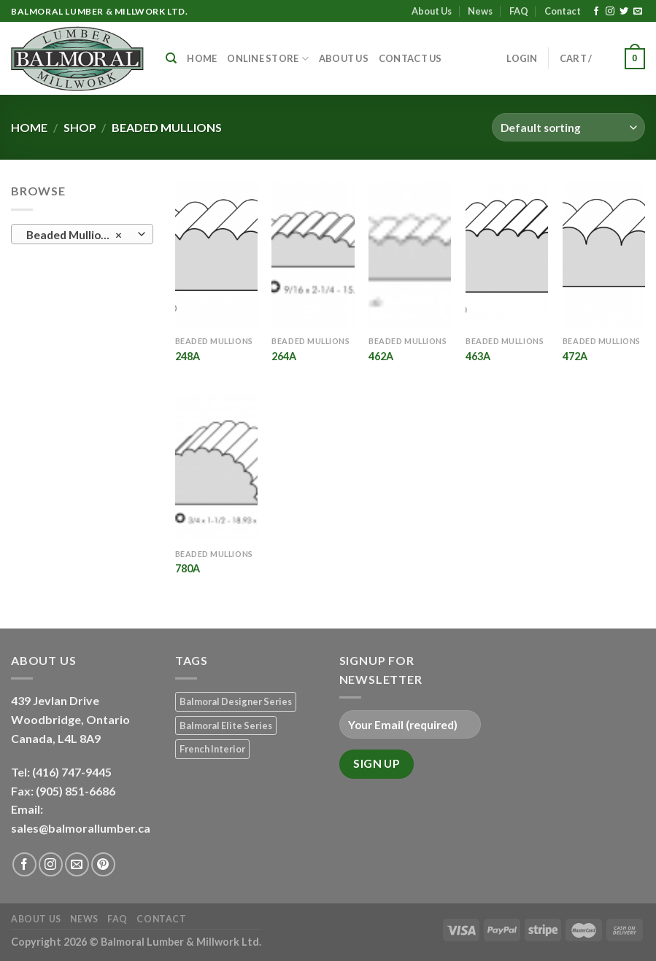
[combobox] (82, 234)
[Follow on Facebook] (596, 12)
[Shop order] (568, 127)
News (480, 11)
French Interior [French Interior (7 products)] (212, 749)
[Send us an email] (637, 12)
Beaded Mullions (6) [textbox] (78, 235)
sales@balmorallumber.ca (80, 828)
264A (283, 356)
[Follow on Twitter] (624, 12)
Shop (79, 127)
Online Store (268, 59)
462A (380, 356)
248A (187, 356)
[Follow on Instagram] (610, 12)
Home (202, 58)
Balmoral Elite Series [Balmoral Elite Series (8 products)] (226, 725)
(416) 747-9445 (73, 772)
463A (478, 356)
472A (575, 356)
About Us (432, 11)
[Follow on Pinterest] (103, 864)
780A (187, 568)
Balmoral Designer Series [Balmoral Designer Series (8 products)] (236, 701)
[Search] (171, 58)
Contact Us (410, 58)
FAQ (518, 11)
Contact (562, 11)
